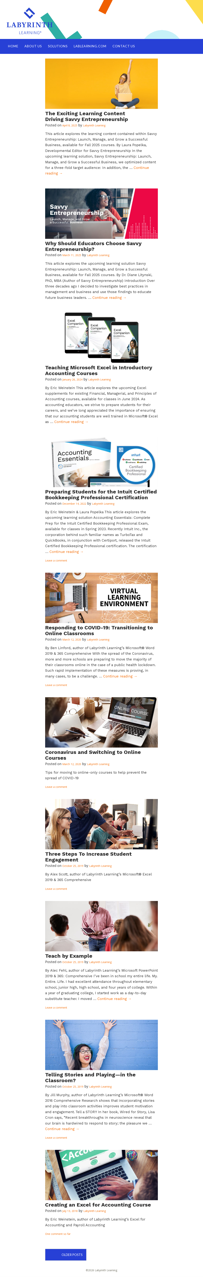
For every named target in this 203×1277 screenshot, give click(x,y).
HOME (13, 46)
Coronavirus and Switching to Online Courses (93, 755)
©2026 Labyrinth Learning (101, 1270)
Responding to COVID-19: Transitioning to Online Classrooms (99, 631)
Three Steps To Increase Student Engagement (88, 857)
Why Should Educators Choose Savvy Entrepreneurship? (93, 246)
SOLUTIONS (58, 46)
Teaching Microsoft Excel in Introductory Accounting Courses (98, 371)
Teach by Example (68, 956)
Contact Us (124, 46)
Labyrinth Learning (94, 125)
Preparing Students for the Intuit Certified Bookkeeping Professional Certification (101, 495)
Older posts (73, 1255)
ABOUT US (33, 46)
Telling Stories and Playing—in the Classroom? (90, 1078)
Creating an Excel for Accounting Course (98, 1205)
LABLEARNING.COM (90, 46)
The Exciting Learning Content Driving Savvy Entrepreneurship (86, 116)
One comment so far (58, 1234)
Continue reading (109, 298)
